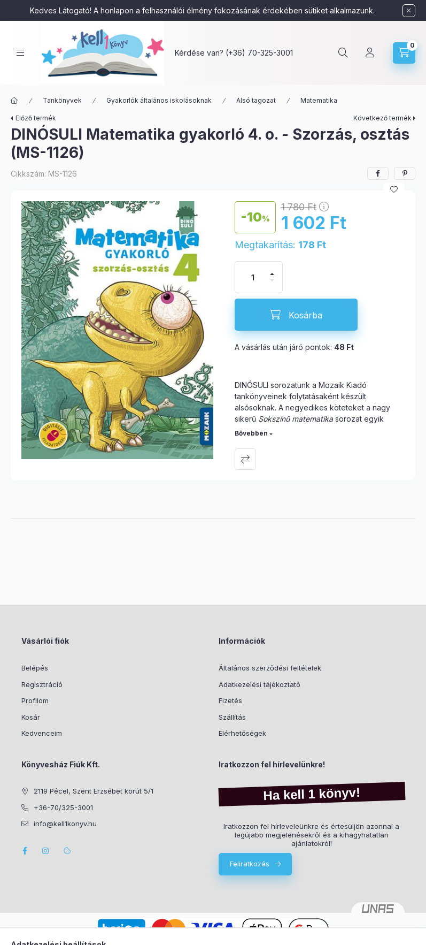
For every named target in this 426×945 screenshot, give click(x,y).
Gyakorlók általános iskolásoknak (159, 100)
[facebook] (378, 173)
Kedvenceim (41, 733)
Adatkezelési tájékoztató (259, 684)
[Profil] (370, 53)
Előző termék (36, 118)
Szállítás (232, 717)
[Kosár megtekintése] (404, 53)
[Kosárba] (296, 315)
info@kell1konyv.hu (65, 823)
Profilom (35, 700)
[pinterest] (404, 173)
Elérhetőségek (242, 733)
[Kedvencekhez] (394, 189)
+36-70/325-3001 (63, 807)
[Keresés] (343, 53)
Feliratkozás (249, 863)
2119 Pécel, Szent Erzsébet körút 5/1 (93, 791)
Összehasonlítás (245, 459)
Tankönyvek (62, 100)
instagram (46, 851)
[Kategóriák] (20, 53)
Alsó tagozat (256, 100)
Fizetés (230, 700)
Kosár (30, 717)
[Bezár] (408, 10)
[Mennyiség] (253, 277)
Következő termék (382, 118)
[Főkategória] (14, 100)
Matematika (318, 100)
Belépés (34, 668)
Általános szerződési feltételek (270, 668)
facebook (24, 851)
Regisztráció (42, 684)
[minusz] (272, 285)
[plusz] (272, 269)
